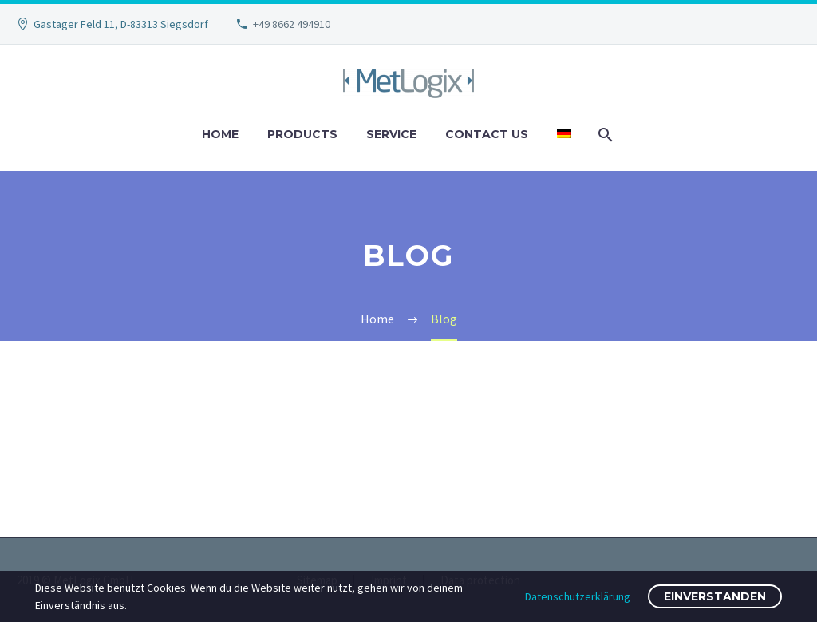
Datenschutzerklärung (577, 596)
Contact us (486, 134)
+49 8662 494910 (291, 24)
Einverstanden (715, 596)
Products (302, 134)
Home (220, 134)
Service (391, 134)
